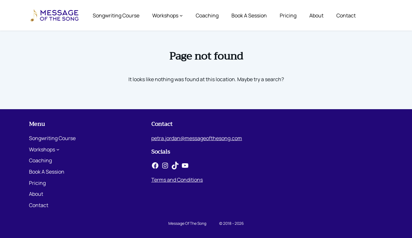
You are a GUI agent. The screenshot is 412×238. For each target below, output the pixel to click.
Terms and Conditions (177, 179)
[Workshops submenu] (181, 15)
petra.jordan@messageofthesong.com (196, 138)
